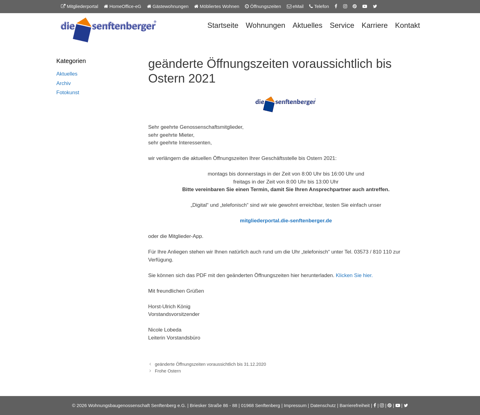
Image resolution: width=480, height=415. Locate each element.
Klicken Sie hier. (354, 275)
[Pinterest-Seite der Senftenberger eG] (355, 6)
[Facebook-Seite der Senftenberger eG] (336, 6)
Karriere (375, 25)
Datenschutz (323, 405)
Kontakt (407, 25)
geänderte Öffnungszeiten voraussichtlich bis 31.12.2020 (210, 364)
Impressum (295, 405)
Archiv (63, 83)
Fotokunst (67, 92)
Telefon (319, 6)
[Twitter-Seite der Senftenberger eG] (375, 6)
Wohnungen (265, 25)
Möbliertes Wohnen (216, 6)
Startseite (222, 25)
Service (342, 25)
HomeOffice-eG (122, 6)
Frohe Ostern (168, 371)
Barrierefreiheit (354, 405)
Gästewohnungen (168, 6)
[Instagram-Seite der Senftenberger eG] (345, 6)
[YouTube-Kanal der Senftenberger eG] (364, 6)
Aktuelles (307, 25)
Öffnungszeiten (263, 6)
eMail (295, 6)
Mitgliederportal (79, 6)
